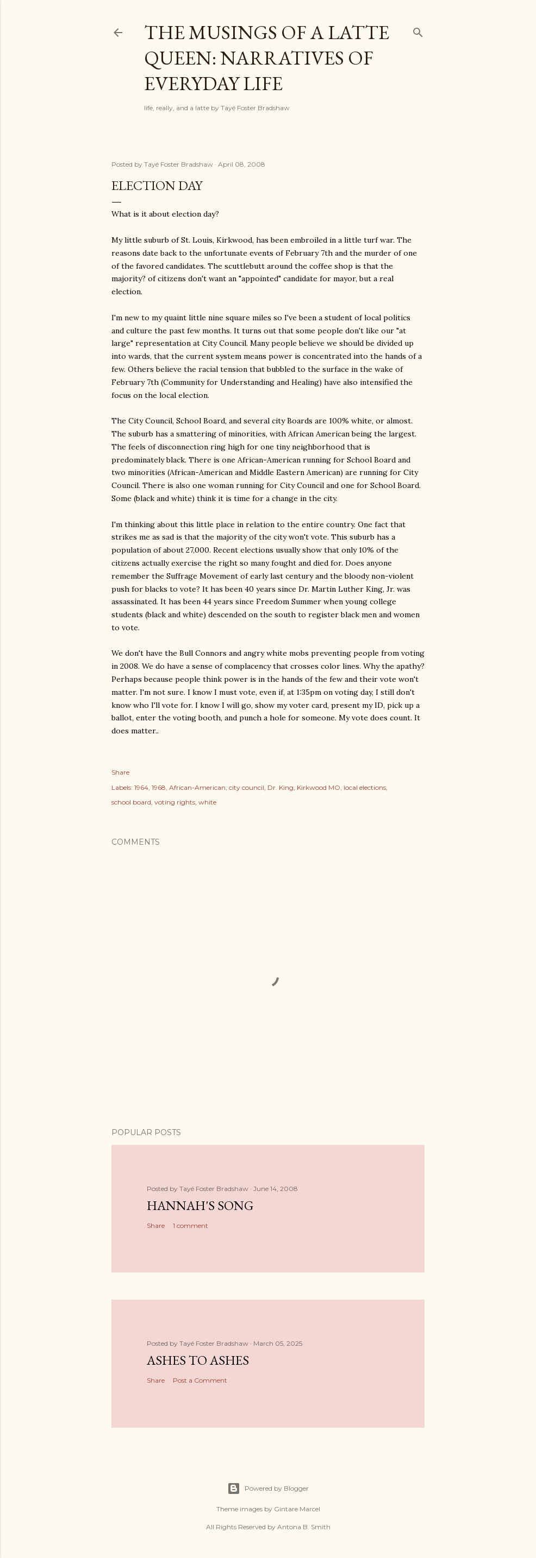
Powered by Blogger (268, 1488)
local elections (365, 787)
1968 (159, 787)
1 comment (190, 1225)
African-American (197, 787)
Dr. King (280, 787)
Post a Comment (200, 1380)
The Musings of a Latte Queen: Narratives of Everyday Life (266, 58)
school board (131, 802)
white (207, 802)
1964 (141, 787)
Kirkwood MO (318, 787)
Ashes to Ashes (198, 1360)
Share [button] (120, 772)
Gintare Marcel (297, 1509)
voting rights (174, 802)
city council (246, 787)
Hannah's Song (200, 1205)
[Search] (418, 30)
